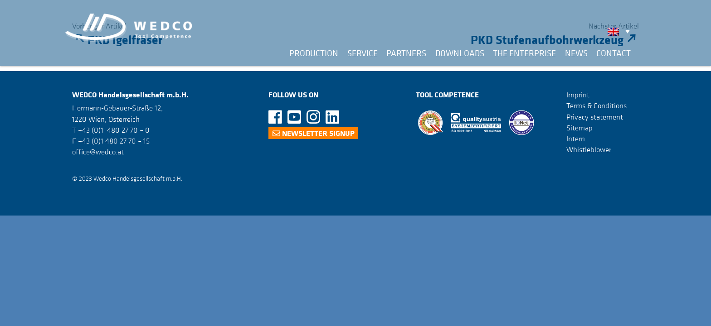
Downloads (459, 53)
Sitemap (579, 127)
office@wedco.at (98, 151)
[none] (621, 31)
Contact (613, 53)
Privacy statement (594, 116)
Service (362, 53)
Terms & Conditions (596, 105)
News (576, 53)
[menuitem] (621, 31)
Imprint (577, 94)
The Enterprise (524, 53)
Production (313, 53)
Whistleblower (588, 149)
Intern (575, 138)
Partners (406, 53)
